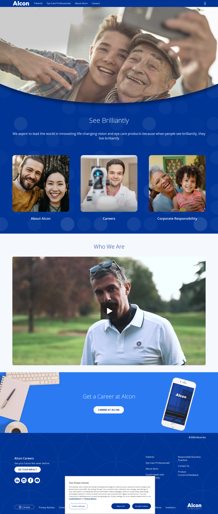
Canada (26, 507)
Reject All (121, 506)
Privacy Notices (47, 507)
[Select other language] (205, 3)
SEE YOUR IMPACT (27, 469)
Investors (170, 507)
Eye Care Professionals (59, 3)
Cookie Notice (75, 499)
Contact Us (183, 465)
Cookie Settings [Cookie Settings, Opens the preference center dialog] (78, 506)
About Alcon (81, 3)
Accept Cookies (141, 506)
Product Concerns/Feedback (188, 473)
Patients (38, 3)
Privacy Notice (90, 499)
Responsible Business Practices (189, 458)
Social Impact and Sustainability (155, 476)
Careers (96, 3)
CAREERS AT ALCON (108, 409)
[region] (110, 495)
